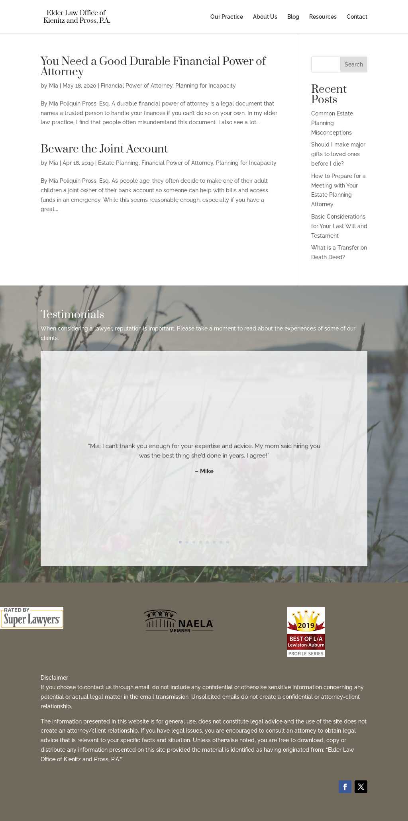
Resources (323, 17)
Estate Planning (118, 163)
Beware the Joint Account (104, 149)
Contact (357, 17)
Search (354, 64)
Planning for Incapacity (205, 85)
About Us (265, 17)
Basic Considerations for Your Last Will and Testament (339, 226)
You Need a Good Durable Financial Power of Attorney (153, 67)
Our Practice (226, 17)
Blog (293, 17)
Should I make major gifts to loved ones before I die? (338, 154)
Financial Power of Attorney (137, 85)
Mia (53, 85)
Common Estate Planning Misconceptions (332, 123)
